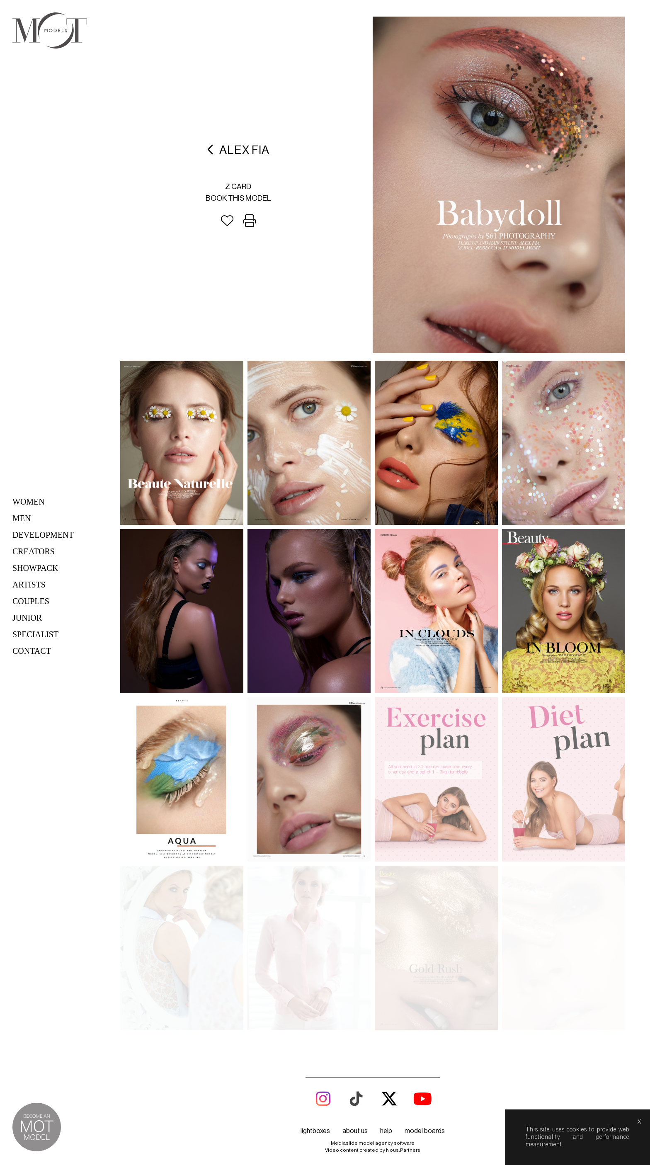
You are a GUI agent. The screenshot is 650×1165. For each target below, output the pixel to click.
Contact (31, 650)
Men (21, 518)
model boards (425, 1131)
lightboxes (315, 1131)
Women (28, 501)
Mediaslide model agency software (373, 1143)
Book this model (238, 198)
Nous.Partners (403, 1150)
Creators (33, 551)
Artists (29, 584)
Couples (30, 601)
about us (355, 1131)
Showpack (35, 568)
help (386, 1131)
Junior (27, 617)
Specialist (35, 634)
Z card (238, 186)
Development (43, 534)
